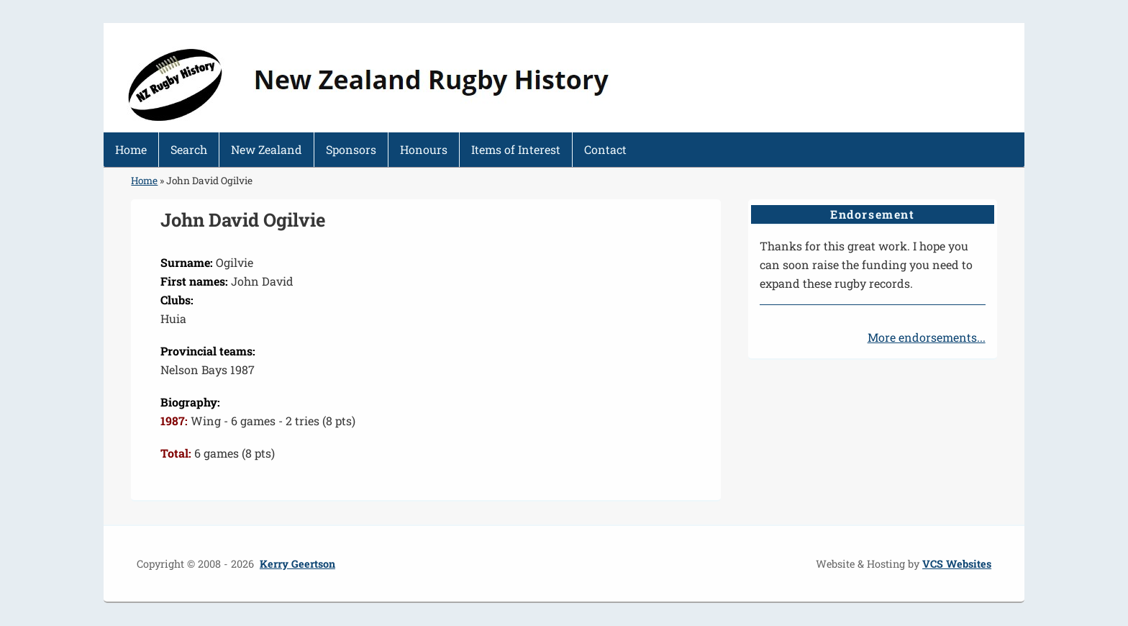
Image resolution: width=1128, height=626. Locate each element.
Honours (423, 149)
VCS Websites (956, 564)
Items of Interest (515, 149)
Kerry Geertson (297, 564)
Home (131, 149)
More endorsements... (927, 337)
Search (188, 149)
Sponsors (351, 149)
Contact (605, 149)
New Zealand (266, 149)
